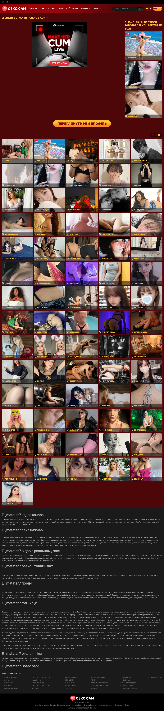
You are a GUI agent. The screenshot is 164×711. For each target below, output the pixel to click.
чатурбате (85, 8)
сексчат (5, 2)
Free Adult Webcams (129, 688)
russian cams (69, 683)
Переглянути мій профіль (82, 123)
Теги (53, 8)
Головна (34, 8)
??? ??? (93, 680)
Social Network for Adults (99, 683)
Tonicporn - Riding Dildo (99, 685)
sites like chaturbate (11, 688)
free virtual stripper (129, 683)
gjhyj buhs (7, 685)
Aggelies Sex (36, 680)
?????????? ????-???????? (41, 677)
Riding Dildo (69, 680)
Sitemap (94, 688)
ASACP (81, 702)
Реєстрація (157, 8)
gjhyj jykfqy (126, 680)
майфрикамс (72, 8)
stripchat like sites (10, 677)
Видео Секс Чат (156, 677)
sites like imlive (127, 685)
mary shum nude (71, 677)
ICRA (87, 702)
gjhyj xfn (7, 680)
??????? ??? (8, 683)
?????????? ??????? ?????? (41, 685)
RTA (76, 702)
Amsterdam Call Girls (98, 677)
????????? (69, 688)
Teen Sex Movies (38, 683)
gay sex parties (70, 685)
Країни (61, 8)
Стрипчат (97, 8)
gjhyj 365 (35, 688)
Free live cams (127, 677)
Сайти (44, 8)
